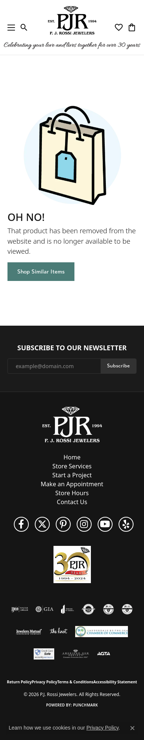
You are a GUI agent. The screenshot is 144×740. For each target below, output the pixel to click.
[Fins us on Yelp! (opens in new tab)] (126, 524)
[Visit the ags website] (75, 654)
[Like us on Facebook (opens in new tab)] (21, 524)
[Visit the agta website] (103, 654)
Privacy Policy (44, 682)
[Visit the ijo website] (19, 609)
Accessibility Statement (115, 682)
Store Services (72, 466)
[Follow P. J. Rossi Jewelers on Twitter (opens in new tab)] (42, 524)
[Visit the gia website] (44, 609)
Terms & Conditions (75, 682)
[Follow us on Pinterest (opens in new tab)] (63, 524)
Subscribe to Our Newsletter (71, 348)
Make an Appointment (72, 484)
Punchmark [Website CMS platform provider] (85, 705)
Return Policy (19, 682)
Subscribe (118, 366)
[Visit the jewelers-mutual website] (29, 631)
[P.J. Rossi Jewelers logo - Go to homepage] (72, 27)
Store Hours (72, 493)
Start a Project (72, 475)
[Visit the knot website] (58, 631)
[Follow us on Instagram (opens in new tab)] (84, 524)
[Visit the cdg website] (108, 609)
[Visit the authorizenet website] (88, 609)
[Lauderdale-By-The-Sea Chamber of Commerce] (101, 631)
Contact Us (72, 502)
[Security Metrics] (44, 654)
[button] (24, 27)
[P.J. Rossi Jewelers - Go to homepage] (72, 424)
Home (72, 457)
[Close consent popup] (132, 728)
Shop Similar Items (41, 271)
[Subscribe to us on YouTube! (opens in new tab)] (105, 524)
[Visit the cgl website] (127, 609)
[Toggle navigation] (9, 27)
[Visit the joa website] (67, 609)
